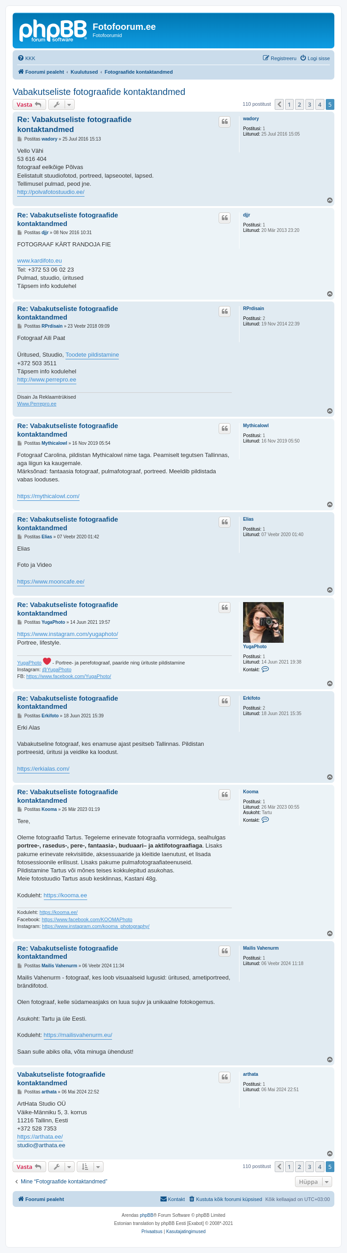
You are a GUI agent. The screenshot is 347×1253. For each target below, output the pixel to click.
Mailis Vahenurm (261, 948)
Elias (248, 519)
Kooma (250, 791)
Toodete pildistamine (92, 354)
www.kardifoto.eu (39, 260)
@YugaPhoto (56, 669)
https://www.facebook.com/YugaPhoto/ (68, 676)
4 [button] (319, 104)
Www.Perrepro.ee (36, 403)
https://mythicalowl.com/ (48, 496)
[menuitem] (26, 58)
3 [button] (309, 104)
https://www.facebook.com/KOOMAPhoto (87, 919)
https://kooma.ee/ (59, 912)
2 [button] (299, 104)
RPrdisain (253, 308)
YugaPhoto (255, 646)
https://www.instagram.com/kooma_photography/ (96, 926)
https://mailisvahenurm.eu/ (78, 1035)
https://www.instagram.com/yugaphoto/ (67, 634)
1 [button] (289, 104)
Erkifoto (251, 698)
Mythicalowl (256, 425)
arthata (250, 1074)
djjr (246, 214)
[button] (279, 104)
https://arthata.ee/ (40, 1136)
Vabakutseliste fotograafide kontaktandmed (99, 92)
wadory (251, 118)
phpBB (146, 1215)
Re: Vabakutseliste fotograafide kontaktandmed (74, 124)
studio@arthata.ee (41, 1145)
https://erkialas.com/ (43, 768)
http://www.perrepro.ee (46, 379)
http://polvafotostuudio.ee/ (50, 191)
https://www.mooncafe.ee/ (50, 581)
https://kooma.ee (65, 895)
